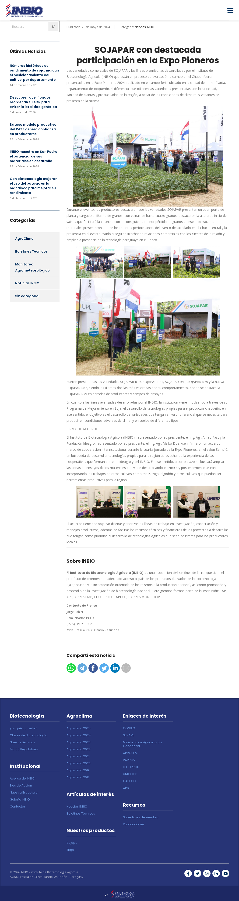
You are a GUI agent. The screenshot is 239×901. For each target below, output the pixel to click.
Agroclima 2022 (79, 749)
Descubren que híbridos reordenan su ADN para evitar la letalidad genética (33, 102)
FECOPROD (131, 767)
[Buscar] (53, 26)
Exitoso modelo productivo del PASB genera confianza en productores (33, 129)
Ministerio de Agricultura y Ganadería (142, 744)
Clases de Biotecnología (28, 735)
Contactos (18, 806)
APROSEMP (131, 753)
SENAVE (128, 735)
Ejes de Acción (21, 785)
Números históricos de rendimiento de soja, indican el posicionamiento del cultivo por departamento (34, 72)
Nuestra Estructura (24, 792)
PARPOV (129, 760)
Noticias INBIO (27, 283)
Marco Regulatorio (24, 749)
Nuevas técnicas (22, 742)
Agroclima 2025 (79, 728)
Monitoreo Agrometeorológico (32, 267)
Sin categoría (27, 296)
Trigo (70, 850)
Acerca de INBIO (22, 778)
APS (126, 788)
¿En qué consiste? (23, 728)
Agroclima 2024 (79, 735)
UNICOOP (130, 774)
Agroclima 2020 (79, 763)
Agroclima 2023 (79, 742)
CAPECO (129, 781)
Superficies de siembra (140, 817)
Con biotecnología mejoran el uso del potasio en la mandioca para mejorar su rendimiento (33, 185)
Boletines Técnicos (31, 251)
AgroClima (24, 238)
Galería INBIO (20, 799)
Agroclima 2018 (78, 777)
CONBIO (129, 728)
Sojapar (73, 843)
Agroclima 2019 (78, 770)
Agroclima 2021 (78, 756)
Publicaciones (133, 824)
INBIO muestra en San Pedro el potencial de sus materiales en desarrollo (33, 156)
